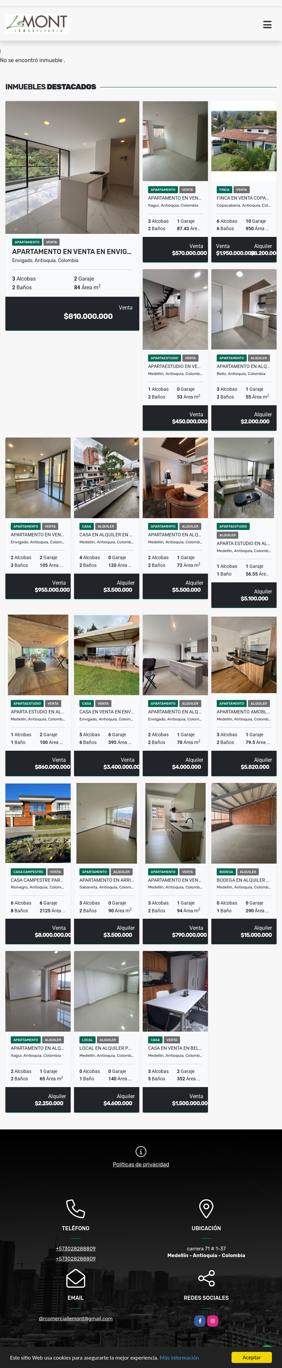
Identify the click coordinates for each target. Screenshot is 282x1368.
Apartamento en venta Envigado (38, 534)
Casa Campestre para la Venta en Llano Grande (38, 880)
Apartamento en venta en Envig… (72, 252)
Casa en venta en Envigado (106, 711)
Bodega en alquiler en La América (244, 880)
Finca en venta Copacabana (244, 198)
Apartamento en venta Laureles (175, 880)
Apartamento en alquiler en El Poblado (175, 534)
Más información (179, 1358)
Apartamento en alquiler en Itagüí (38, 1048)
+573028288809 (76, 1249)
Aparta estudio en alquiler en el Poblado (244, 543)
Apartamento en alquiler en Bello (244, 366)
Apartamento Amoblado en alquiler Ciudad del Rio (244, 711)
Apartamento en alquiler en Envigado (175, 711)
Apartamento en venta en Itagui (175, 198)
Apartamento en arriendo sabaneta (106, 880)
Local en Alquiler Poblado (106, 1048)
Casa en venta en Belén (175, 1048)
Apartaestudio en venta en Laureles (175, 366)
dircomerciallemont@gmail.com (75, 1319)
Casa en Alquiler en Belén (106, 534)
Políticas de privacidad (141, 1164)
